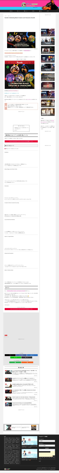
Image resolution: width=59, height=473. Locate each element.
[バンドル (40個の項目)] (18, 447)
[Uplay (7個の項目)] (5, 463)
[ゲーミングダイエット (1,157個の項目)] (12, 440)
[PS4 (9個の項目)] (12, 460)
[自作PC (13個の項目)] (18, 454)
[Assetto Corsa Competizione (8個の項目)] (8, 461)
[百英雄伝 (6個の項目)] (6, 464)
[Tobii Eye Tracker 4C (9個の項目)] (7, 460)
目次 (21, 125)
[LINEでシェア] (15, 358)
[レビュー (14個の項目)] (18, 453)
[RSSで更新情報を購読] (22, 363)
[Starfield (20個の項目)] (11, 450)
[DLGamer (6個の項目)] (18, 463)
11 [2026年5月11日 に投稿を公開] (42, 457)
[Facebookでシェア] (21, 356)
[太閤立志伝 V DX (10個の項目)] (17, 456)
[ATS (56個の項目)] (14, 444)
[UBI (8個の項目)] (14, 461)
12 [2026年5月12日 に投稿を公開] (44, 457)
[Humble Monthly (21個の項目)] (6, 450)
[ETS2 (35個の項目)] (6, 449)
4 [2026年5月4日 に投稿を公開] (42, 455)
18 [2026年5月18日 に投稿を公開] (42, 458)
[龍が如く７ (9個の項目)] (18, 459)
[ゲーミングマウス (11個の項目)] (7, 456)
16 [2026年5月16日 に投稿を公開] (53, 457)
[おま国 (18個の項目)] (14, 450)
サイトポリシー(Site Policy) (40, 470)
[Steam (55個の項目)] (18, 444)
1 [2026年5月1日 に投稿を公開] (51, 454)
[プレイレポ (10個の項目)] (14, 457)
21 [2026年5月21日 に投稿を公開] (49, 458)
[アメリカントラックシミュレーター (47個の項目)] (12, 446)
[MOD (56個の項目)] (10, 444)
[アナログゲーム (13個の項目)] (13, 454)
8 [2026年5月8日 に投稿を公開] (51, 455)
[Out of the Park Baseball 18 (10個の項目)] (8, 459)
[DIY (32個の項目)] (18, 449)
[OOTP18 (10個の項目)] (14, 459)
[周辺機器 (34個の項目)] (10, 449)
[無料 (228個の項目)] (18, 442)
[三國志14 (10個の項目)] (6, 457)
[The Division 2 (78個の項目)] (10, 443)
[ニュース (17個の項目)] (18, 450)
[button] (26, 358)
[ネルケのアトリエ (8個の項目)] (17, 460)
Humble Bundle (27, 50)
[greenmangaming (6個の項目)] (7, 466)
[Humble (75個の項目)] (14, 443)
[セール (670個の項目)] (18, 440)
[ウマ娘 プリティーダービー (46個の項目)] (8, 447)
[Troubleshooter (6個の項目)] (12, 464)
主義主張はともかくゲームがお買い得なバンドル (21, 127)
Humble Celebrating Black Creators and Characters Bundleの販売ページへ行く (21, 141)
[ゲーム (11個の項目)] (12, 456)
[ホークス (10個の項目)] (18, 457)
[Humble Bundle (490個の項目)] (6, 442)
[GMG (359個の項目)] (11, 442)
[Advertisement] (21, 25)
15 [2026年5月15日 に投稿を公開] (51, 457)
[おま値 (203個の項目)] (5, 443)
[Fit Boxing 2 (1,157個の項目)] (6, 440)
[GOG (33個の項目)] (14, 449)
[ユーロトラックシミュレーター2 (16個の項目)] (8, 453)
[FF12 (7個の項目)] (14, 463)
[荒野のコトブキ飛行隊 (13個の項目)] (7, 454)
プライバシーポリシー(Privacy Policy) (50, 470)
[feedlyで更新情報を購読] (20, 363)
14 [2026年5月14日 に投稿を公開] (49, 457)
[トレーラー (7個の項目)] (10, 463)
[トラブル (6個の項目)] (17, 464)
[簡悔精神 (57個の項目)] (6, 444)
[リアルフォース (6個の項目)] (13, 466)
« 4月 (40, 463)
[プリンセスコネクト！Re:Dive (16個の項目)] (12, 452)
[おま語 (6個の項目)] (18, 466)
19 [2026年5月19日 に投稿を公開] (44, 458)
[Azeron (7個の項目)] (18, 461)
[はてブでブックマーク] (32, 356)
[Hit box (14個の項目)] (14, 453)
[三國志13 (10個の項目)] (10, 457)
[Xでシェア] (10, 356)
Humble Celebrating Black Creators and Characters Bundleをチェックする (21, 309)
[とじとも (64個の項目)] (18, 443)
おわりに (15, 130)
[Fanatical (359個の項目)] (15, 442)
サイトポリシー (29, 99)
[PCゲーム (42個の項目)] (14, 447)
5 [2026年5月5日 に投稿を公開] (44, 455)
